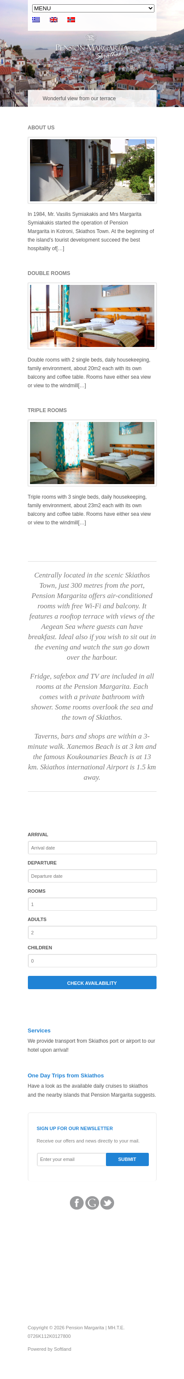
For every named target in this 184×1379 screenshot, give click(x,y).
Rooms (37, 891)
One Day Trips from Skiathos (66, 1075)
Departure (42, 862)
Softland (62, 1349)
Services (39, 1030)
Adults (37, 919)
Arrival (38, 834)
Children (40, 947)
